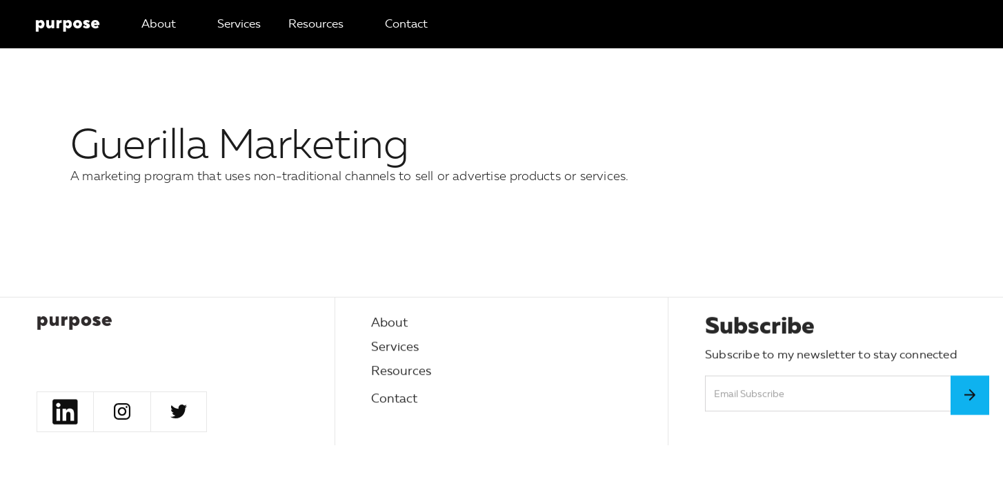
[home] (67, 24)
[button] (239, 24)
